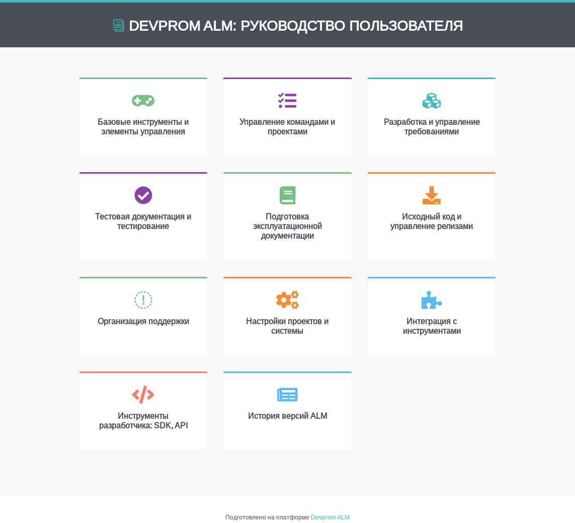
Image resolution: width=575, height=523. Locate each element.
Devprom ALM (330, 517)
